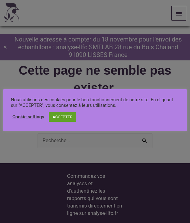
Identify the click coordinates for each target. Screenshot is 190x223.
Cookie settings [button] (28, 117)
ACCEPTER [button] (62, 117)
